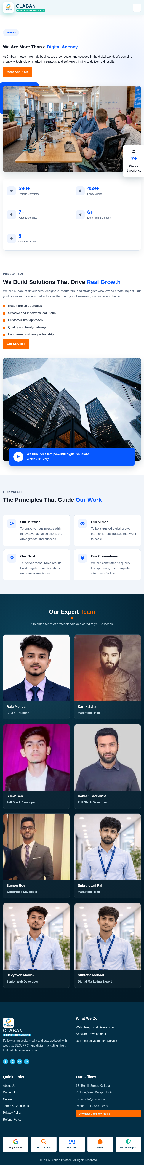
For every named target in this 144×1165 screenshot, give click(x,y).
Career (7, 1099)
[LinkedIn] (26, 1061)
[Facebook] (5, 1061)
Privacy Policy (12, 1112)
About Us (9, 1085)
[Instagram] (12, 1061)
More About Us (17, 71)
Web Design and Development (96, 1027)
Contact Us (10, 1092)
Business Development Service (96, 1040)
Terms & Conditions (16, 1106)
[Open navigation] (137, 8)
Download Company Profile (94, 1113)
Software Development (91, 1034)
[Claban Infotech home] (24, 7)
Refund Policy (12, 1119)
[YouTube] (19, 1061)
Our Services (16, 343)
